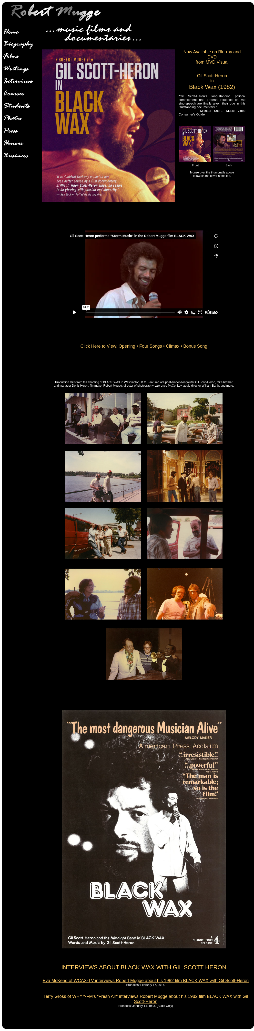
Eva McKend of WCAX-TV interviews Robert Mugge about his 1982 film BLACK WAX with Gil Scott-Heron (146, 980)
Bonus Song (195, 346)
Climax (172, 346)
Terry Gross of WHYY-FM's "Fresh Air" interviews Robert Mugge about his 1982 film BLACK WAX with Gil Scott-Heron (145, 999)
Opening (127, 346)
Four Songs (150, 346)
